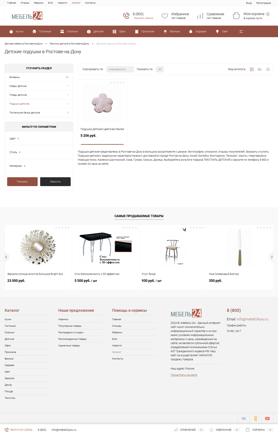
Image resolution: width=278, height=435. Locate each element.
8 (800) (42, 429)
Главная (11, 3)
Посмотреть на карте (184, 374)
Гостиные (10, 325)
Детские (9, 339)
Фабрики (38, 3)
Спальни (9, 332)
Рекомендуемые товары (72, 339)
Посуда (9, 391)
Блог (50, 3)
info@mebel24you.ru (252, 319)
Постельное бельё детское (24, 112)
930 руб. (152, 281)
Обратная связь (19, 429)
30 (67, 77)
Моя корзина (257, 14)
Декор (8, 384)
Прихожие (10, 352)
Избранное (180, 14)
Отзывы (25, 3)
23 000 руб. (16, 281)
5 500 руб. (86, 281)
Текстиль (10, 397)
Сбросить (55, 181)
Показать (22, 181)
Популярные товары (70, 325)
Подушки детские (19, 103)
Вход (249, 3)
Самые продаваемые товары (139, 216)
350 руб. (215, 281)
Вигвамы (14, 77)
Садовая (9, 365)
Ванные (9, 358)
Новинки (63, 319)
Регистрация (263, 3)
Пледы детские (18, 94)
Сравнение (215, 14)
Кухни (8, 319)
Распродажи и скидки (70, 332)
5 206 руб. (102, 138)
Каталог (76, 3)
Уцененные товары (69, 345)
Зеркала (9, 378)
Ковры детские (18, 86)
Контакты (90, 3)
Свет (7, 371)
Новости (62, 3)
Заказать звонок (143, 18)
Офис (8, 345)
